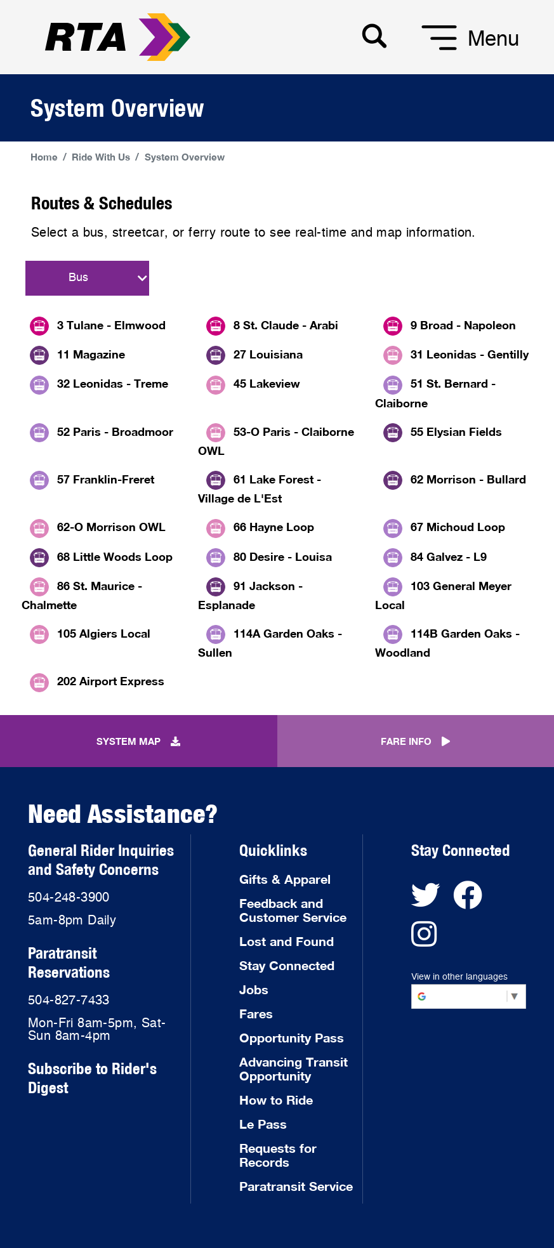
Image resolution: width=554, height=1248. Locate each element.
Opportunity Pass (291, 1037)
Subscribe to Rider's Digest (92, 1077)
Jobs (253, 989)
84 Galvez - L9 (449, 556)
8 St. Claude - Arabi (286, 325)
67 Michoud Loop (458, 527)
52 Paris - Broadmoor (115, 431)
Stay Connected (286, 965)
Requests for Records (278, 1154)
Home (44, 156)
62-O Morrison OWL (111, 527)
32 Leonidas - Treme (112, 383)
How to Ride (276, 1099)
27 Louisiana (268, 354)
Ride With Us (101, 156)
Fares (256, 1013)
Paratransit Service (296, 1185)
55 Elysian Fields (456, 431)
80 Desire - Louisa (283, 556)
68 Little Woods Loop (115, 556)
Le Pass (263, 1123)
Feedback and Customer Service (292, 909)
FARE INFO (415, 741)
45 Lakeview (267, 383)
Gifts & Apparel (285, 878)
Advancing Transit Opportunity (293, 1068)
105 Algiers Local (103, 633)
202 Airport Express (110, 681)
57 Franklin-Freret (105, 479)
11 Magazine (91, 354)
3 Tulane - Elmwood (111, 325)
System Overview (185, 156)
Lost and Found (286, 941)
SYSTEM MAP (138, 741)
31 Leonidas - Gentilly (470, 354)
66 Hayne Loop (274, 527)
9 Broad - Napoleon (463, 325)
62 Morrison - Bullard (468, 479)
